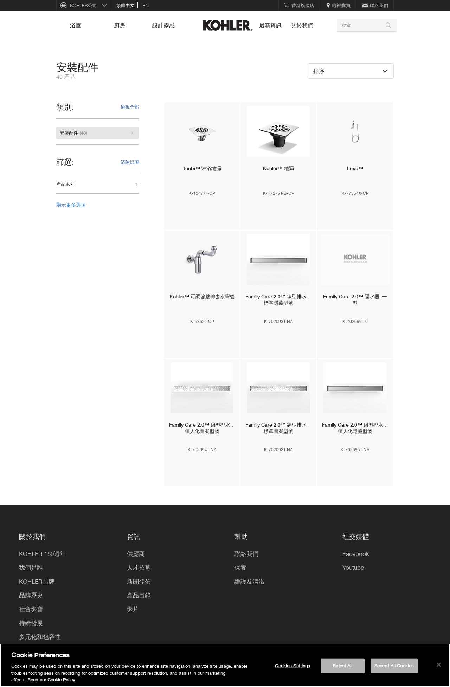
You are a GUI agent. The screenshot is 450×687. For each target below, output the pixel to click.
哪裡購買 (338, 5)
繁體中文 (125, 5)
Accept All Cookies (394, 665)
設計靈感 (163, 25)
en (146, 5)
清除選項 (130, 162)
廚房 (119, 25)
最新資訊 (270, 25)
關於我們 (302, 25)
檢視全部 (130, 107)
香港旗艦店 (299, 5)
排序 (318, 70)
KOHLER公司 (83, 5)
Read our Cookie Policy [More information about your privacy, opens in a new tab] (51, 679)
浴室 (75, 25)
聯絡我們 (375, 5)
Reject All (342, 665)
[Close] (438, 665)
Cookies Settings (292, 665)
